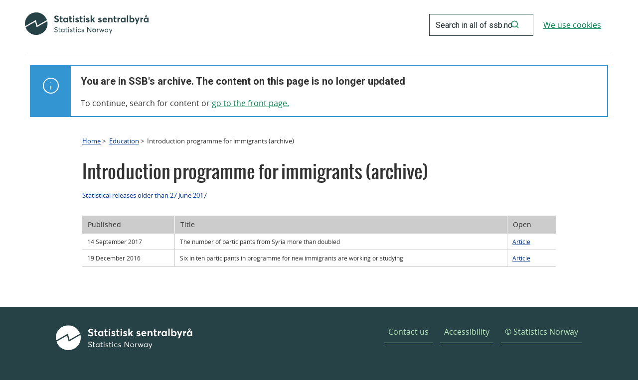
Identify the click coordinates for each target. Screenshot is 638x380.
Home (91, 140)
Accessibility (466, 331)
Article (521, 242)
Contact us (408, 331)
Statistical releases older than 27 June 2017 (144, 195)
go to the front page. (250, 103)
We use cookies (572, 24)
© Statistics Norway (541, 331)
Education (124, 140)
